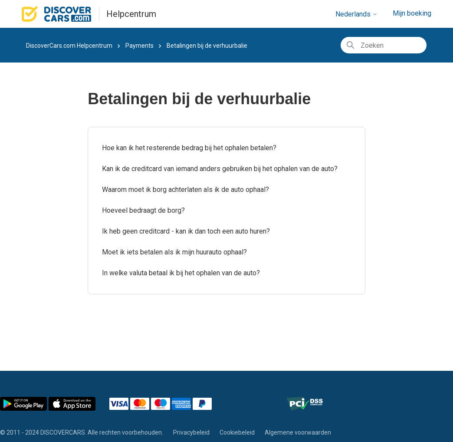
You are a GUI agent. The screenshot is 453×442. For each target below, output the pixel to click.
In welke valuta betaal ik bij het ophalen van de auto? (181, 273)
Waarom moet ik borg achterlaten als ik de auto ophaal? (185, 189)
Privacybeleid (191, 432)
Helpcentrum (131, 14)
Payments (139, 45)
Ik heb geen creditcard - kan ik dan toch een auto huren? (186, 231)
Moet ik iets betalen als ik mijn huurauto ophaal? (174, 252)
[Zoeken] (384, 45)
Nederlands (356, 14)
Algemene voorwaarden (298, 432)
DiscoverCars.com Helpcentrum (69, 45)
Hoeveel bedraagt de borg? (143, 210)
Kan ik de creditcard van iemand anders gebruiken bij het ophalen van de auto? (220, 169)
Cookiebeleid (237, 432)
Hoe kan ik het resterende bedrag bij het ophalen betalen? (189, 148)
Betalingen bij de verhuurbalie (207, 45)
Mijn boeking (412, 13)
